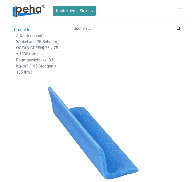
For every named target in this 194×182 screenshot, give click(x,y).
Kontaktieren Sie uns (74, 10)
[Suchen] (178, 28)
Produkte (22, 29)
